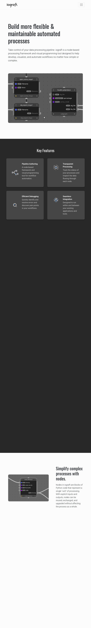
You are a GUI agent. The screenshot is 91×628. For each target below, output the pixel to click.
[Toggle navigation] (81, 4)
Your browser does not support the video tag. (45, 98)
